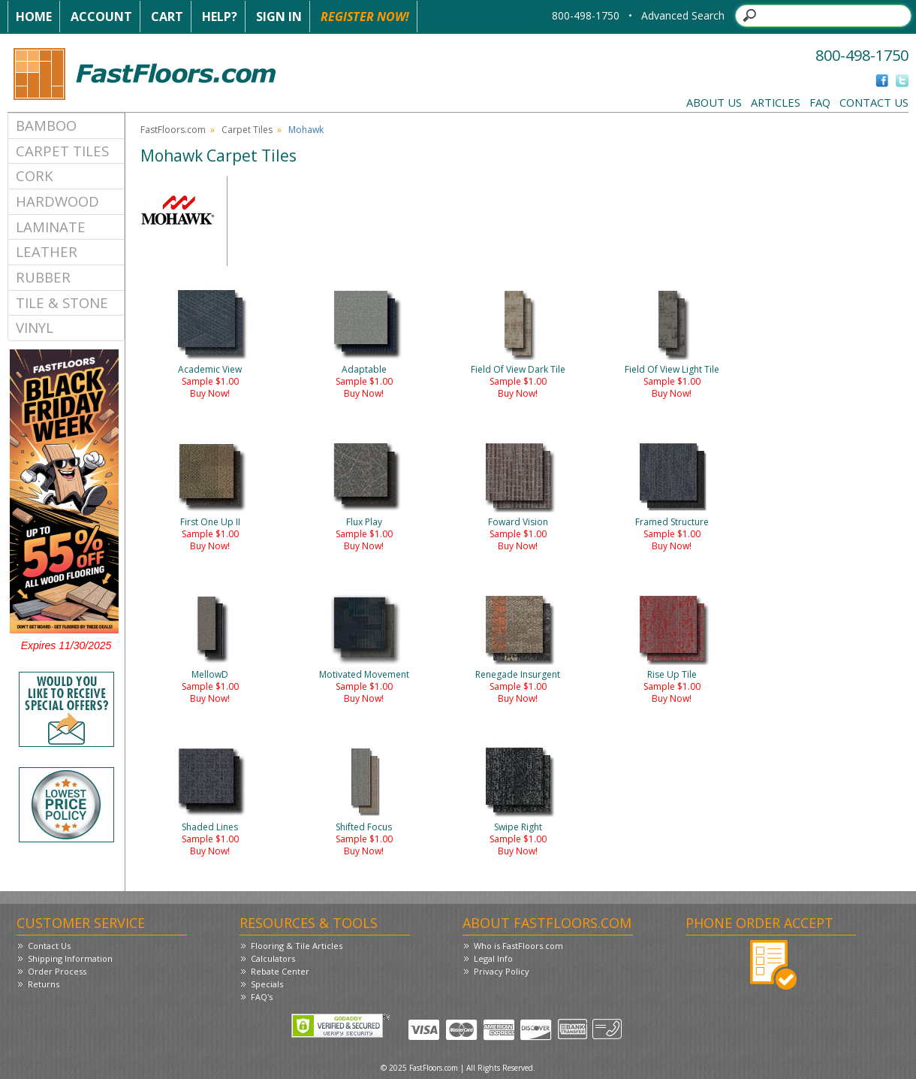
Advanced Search (683, 15)
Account (101, 16)
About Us (714, 102)
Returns (43, 984)
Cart (167, 16)
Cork (34, 175)
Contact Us (873, 102)
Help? (219, 16)
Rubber (43, 276)
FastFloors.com (173, 129)
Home (34, 16)
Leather (46, 251)
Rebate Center (280, 971)
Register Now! (365, 16)
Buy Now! (210, 393)
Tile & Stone (62, 302)
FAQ (819, 102)
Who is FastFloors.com (518, 945)
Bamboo (46, 125)
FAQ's (262, 996)
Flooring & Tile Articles (296, 945)
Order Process (57, 971)
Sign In (279, 16)
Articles (775, 102)
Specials (267, 984)
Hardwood (57, 201)
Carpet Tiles (62, 150)
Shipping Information (70, 958)
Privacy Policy (501, 971)
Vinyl (34, 327)
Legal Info (493, 958)
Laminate (51, 226)
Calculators (273, 958)
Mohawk (306, 129)
